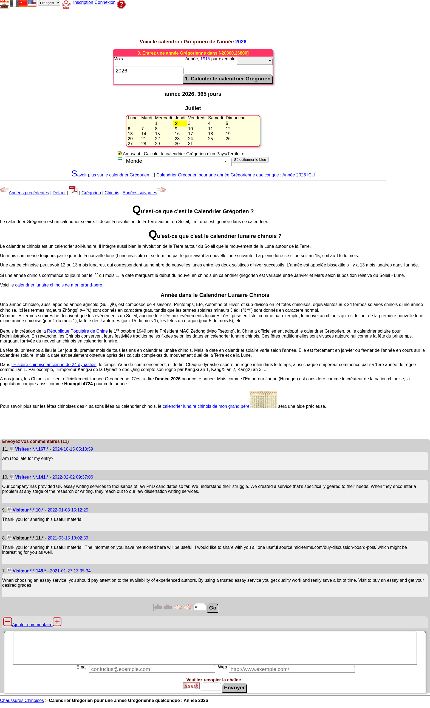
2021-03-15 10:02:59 (67, 538)
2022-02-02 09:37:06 (72, 477)
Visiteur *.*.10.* (28, 510)
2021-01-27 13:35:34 (70, 571)
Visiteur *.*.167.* (32, 449)
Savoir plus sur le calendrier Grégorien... (112, 175)
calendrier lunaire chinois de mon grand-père (58, 285)
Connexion (105, 2)
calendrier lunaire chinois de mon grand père (220, 406)
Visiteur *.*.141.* (32, 477)
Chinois (111, 192)
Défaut (59, 192)
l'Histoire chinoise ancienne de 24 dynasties (54, 364)
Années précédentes (24, 192)
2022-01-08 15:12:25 (67, 510)
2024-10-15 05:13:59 (72, 449)
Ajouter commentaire (32, 624)
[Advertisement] (141, 22)
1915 (205, 59)
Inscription (83, 2)
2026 (241, 41)
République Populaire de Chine (77, 331)
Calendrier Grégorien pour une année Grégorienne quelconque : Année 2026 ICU (235, 175)
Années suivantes (144, 192)
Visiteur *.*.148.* (29, 571)
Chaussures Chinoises (22, 700)
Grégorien (91, 192)
